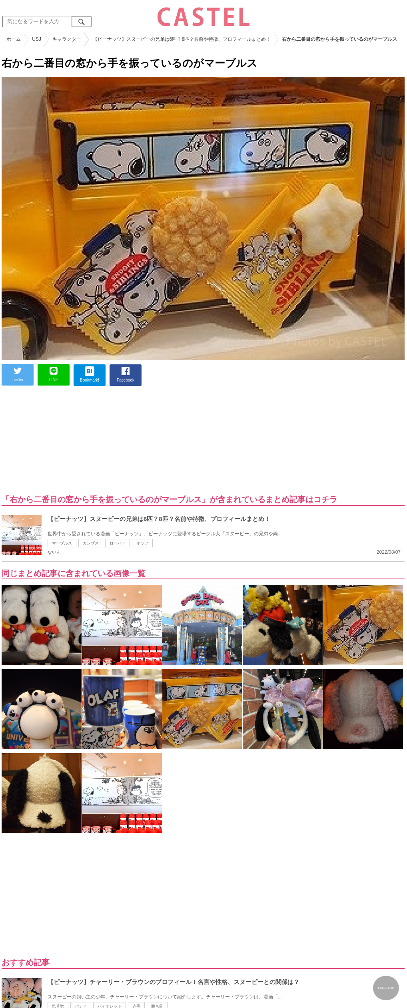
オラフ (142, 543)
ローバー (118, 543)
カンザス (91, 543)
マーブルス (62, 543)
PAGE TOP (386, 988)
